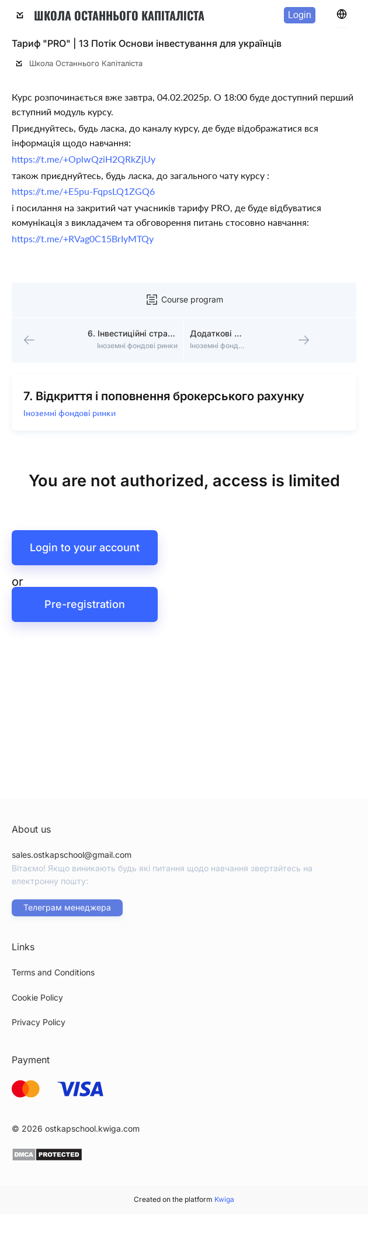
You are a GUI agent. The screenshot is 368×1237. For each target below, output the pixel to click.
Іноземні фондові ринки (70, 415)
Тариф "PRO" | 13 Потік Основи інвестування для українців (147, 43)
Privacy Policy (38, 1022)
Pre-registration (84, 606)
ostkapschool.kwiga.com (92, 1128)
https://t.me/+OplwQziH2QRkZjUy (83, 158)
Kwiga (224, 1199)
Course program (184, 300)
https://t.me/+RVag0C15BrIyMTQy (83, 238)
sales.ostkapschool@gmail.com (71, 855)
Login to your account (85, 549)
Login (299, 15)
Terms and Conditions (53, 972)
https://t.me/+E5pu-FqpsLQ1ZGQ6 (83, 191)
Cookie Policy (37, 997)
